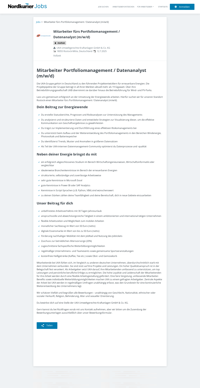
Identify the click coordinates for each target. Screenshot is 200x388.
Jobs (38, 22)
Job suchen (103, 6)
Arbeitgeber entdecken (123, 6)
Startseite (163, 6)
